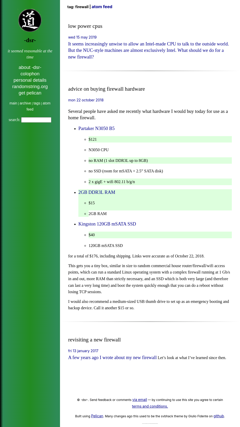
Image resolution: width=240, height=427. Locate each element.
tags (36, 103)
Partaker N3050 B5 (96, 128)
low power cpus (85, 26)
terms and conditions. (150, 406)
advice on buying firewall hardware (106, 89)
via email (139, 400)
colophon (30, 73)
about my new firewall (135, 357)
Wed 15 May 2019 (82, 37)
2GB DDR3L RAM (96, 192)
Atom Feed (102, 6)
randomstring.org (30, 86)
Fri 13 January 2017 (83, 351)
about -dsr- (30, 67)
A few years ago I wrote (91, 357)
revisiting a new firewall (94, 340)
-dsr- (30, 40)
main (13, 103)
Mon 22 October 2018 (86, 100)
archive (25, 103)
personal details (30, 80)
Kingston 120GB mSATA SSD (107, 224)
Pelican (97, 416)
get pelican (30, 93)
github (218, 416)
